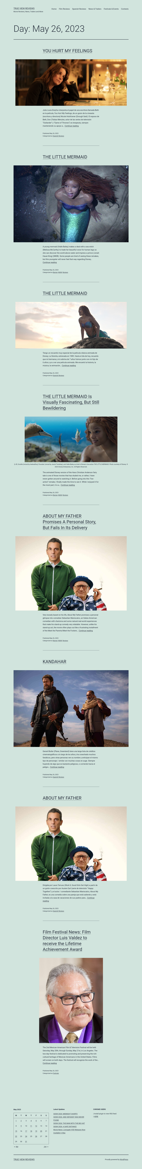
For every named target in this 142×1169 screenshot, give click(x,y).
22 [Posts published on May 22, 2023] (16, 1136)
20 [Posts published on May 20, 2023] (41, 1131)
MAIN (60, 272)
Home (53, 9)
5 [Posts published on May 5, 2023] (36, 1121)
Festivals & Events (111, 9)
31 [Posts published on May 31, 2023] (26, 1142)
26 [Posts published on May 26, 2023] (36, 1136)
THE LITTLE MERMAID (65, 157)
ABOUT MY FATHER (62, 798)
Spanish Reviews (79, 9)
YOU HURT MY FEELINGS (67, 50)
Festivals (56, 1073)
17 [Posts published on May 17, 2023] (26, 1131)
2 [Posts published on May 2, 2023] (21, 1121)
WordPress (124, 1159)
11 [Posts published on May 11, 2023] (31, 1126)
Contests (125, 9)
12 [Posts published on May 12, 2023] (36, 1126)
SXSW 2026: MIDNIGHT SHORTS (65, 1114)
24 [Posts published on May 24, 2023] (26, 1136)
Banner (55, 272)
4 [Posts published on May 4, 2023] (31, 1121)
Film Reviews (64, 9)
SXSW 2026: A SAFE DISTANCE (65, 1127)
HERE (96, 1117)
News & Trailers (94, 9)
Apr (16, 1147)
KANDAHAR (54, 661)
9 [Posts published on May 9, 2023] (21, 1126)
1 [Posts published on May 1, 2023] (16, 1121)
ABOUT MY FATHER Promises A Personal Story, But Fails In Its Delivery (69, 521)
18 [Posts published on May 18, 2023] (31, 1131)
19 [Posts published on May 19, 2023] (36, 1131)
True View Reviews (24, 8)
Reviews (65, 272)
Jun (46, 1147)
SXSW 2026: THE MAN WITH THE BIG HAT (69, 1123)
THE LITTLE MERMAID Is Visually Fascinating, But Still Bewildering (71, 402)
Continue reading (72, 126)
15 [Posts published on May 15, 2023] (16, 1131)
